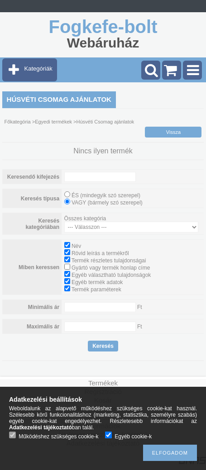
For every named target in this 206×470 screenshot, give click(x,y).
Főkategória (18, 121)
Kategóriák (38, 68)
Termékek (103, 383)
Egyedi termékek (53, 121)
